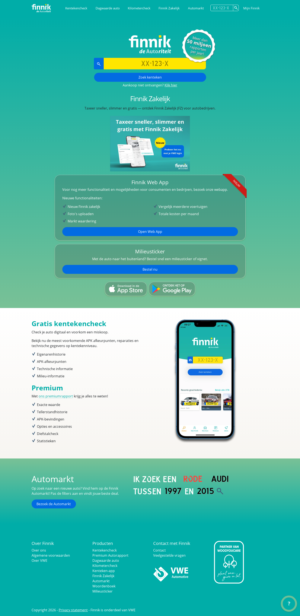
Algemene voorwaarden (51, 555)
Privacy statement (73, 610)
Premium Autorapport (110, 555)
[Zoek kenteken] (236, 8)
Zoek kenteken (150, 77)
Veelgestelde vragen (169, 555)
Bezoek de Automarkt (53, 504)
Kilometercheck (139, 8)
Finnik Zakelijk (169, 8)
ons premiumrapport (56, 396)
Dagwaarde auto (108, 8)
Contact (159, 550)
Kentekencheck (76, 8)
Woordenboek (103, 586)
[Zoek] (220, 491)
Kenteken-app (103, 570)
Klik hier (171, 85)
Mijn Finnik (251, 8)
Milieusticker (102, 591)
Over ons (39, 550)
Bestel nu (150, 269)
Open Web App (150, 231)
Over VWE (39, 560)
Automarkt (196, 8)
